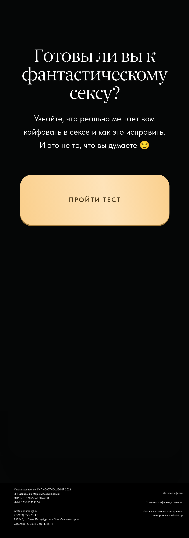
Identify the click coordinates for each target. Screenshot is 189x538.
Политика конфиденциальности (164, 502)
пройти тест (95, 200)
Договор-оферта (173, 493)
